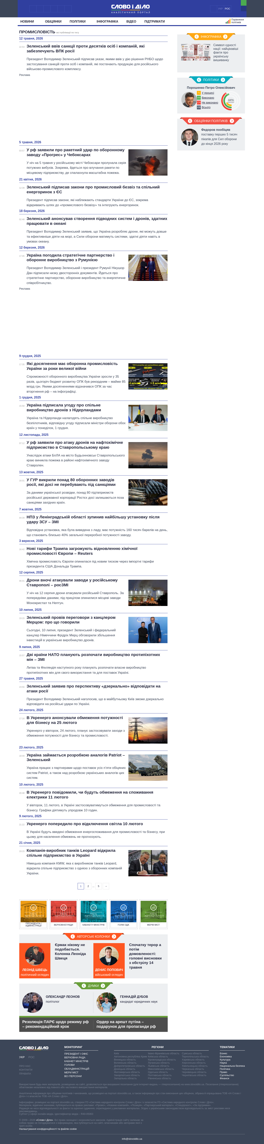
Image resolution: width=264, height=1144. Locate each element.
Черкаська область (193, 1068)
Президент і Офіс (76, 1053)
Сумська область (192, 1053)
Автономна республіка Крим (130, 1056)
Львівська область (158, 1065)
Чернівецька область (194, 1072)
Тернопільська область (195, 1056)
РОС (227, 8)
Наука (223, 1062)
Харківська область (193, 1059)
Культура (225, 1059)
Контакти (25, 1069)
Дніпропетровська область (129, 1065)
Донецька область (124, 1068)
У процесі (208, 92)
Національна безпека (232, 1065)
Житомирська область (127, 1072)
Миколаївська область (161, 1068)
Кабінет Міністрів (76, 1061)
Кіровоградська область (162, 1059)
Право (223, 1072)
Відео (131, 21)
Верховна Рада (75, 1057)
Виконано (208, 97)
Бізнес (223, 1053)
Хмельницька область (195, 1065)
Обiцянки (53, 21)
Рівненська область (159, 1078)
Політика (225, 1068)
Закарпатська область (127, 1075)
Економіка (226, 1056)
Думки (93, 985)
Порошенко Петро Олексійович (211, 87)
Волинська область (125, 1062)
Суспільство (227, 1075)
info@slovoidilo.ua (132, 1138)
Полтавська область (160, 1075)
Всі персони (73, 1076)
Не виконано (210, 102)
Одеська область (158, 1072)
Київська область (158, 1056)
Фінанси (224, 1078)
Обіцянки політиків (211, 121)
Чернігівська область (194, 1075)
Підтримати (154, 21)
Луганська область (159, 1062)
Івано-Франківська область (163, 1053)
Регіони (158, 1047)
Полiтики (79, 21)
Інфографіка (107, 21)
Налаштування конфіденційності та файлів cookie (48, 1128)
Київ (116, 1053)
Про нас (25, 1066)
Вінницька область (125, 1059)
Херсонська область (194, 1062)
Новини (28, 21)
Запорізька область (125, 1078)
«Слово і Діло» (44, 1119)
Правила (25, 1073)
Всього (206, 107)
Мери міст (71, 1072)
